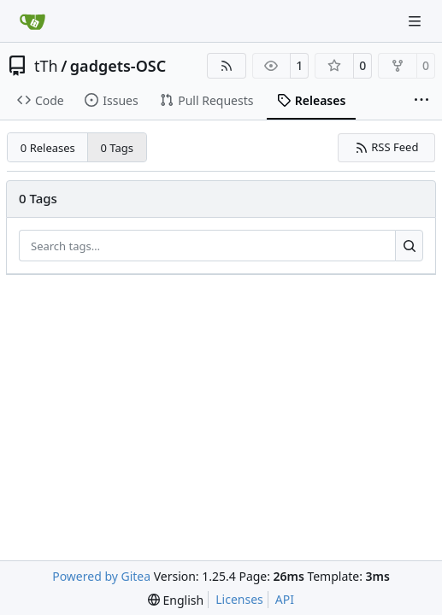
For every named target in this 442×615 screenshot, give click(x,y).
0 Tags (117, 147)
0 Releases (48, 147)
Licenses (239, 599)
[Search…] (409, 246)
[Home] (32, 21)
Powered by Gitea (101, 576)
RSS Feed (387, 147)
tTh (46, 65)
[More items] (421, 101)
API (284, 599)
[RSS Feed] (226, 66)
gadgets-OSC (118, 65)
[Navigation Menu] (416, 21)
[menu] (175, 600)
